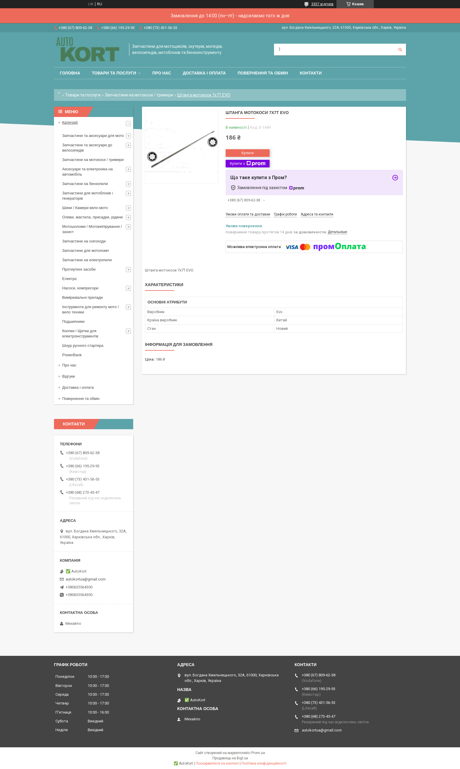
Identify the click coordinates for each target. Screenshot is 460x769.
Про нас (161, 73)
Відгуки (68, 376)
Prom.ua (258, 753)
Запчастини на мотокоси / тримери (139, 95)
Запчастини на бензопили (85, 183)
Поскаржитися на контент (217, 763)
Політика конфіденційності (263, 763)
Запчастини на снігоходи (84, 241)
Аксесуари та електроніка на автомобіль (87, 171)
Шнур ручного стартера (82, 345)
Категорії (70, 122)
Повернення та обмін (263, 73)
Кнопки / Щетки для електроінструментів (80, 333)
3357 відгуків (322, 4)
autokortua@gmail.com (86, 579)
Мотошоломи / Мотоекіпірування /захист (92, 229)
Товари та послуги (114, 73)
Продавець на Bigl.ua (230, 758)
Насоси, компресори (80, 288)
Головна (70, 73)
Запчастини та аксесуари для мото (93, 135)
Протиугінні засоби (79, 269)
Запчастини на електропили (87, 260)
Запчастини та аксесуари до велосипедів (87, 147)
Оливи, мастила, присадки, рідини (92, 217)
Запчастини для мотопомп (85, 250)
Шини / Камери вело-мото (85, 208)
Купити (247, 153)
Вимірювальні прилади (82, 297)
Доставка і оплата (204, 73)
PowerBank (72, 355)
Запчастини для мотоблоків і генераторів (87, 196)
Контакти (311, 73)
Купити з (247, 163)
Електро (69, 278)
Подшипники (73, 321)
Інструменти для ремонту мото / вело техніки (90, 309)
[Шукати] (400, 49)
